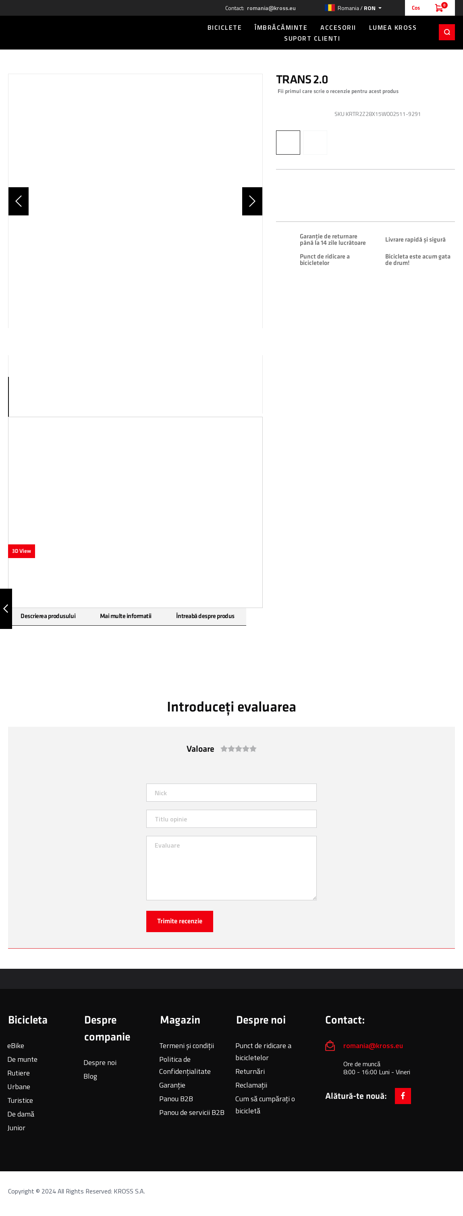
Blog (90, 1076)
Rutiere (18, 1072)
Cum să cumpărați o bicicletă (265, 1104)
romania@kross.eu (271, 8)
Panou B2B (176, 1098)
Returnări (250, 1071)
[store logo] (96, 32)
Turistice (20, 1100)
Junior (16, 1127)
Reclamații (251, 1085)
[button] (353, 8)
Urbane (18, 1086)
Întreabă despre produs (204, 616)
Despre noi (99, 1062)
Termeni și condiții (186, 1045)
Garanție (172, 1085)
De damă (20, 1113)
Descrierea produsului (47, 616)
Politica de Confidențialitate (185, 1065)
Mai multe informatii (125, 616)
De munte (22, 1059)
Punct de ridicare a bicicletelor (263, 1051)
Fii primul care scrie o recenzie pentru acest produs (338, 91)
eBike (15, 1045)
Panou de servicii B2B (191, 1112)
